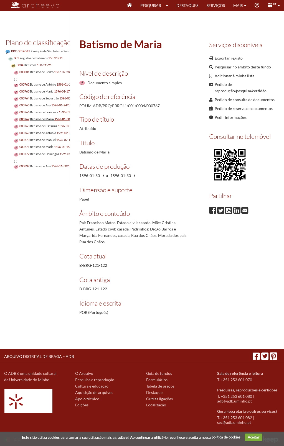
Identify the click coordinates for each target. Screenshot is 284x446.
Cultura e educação (91, 386)
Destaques (187, 5)
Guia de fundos (159, 373)
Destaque (154, 392)
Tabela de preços (160, 386)
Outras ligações (159, 398)
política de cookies (226, 437)
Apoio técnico (87, 398)
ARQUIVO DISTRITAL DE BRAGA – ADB (39, 356)
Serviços (216, 5)
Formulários (157, 379)
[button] (168, 5)
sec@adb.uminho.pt (234, 422)
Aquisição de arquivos (94, 392)
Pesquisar (150, 5)
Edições (81, 405)
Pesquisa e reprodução (94, 379)
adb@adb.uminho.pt (234, 401)
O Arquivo (84, 373)
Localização (156, 405)
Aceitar (253, 437)
